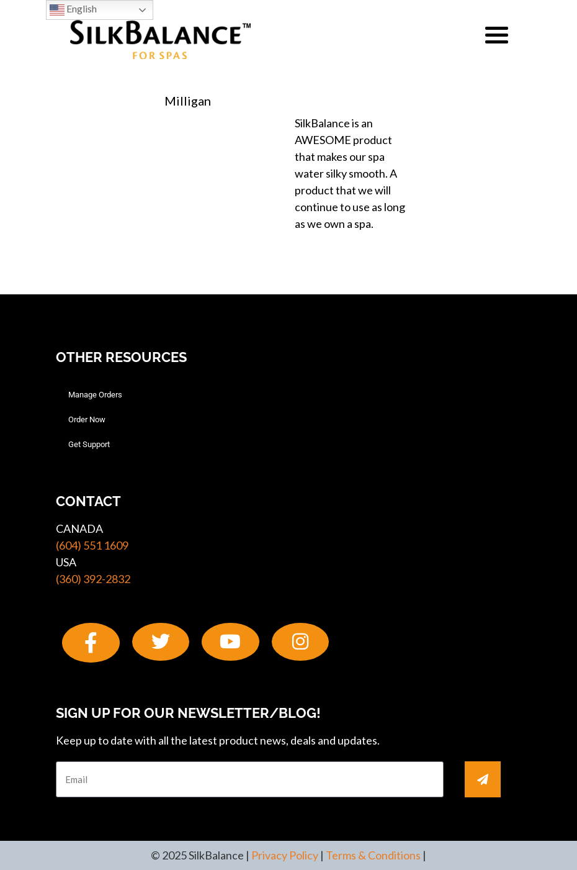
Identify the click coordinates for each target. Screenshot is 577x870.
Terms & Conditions (373, 855)
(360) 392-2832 (93, 579)
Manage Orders (95, 394)
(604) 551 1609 (92, 545)
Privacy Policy (284, 855)
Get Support (89, 444)
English (73, 9)
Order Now (86, 419)
